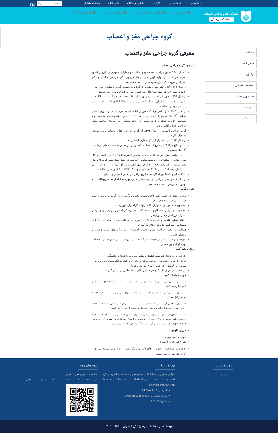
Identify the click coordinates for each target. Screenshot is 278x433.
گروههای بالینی (107, 16)
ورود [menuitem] (226, 376)
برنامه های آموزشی (244, 86)
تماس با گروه (247, 119)
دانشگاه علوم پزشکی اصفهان (81, 374)
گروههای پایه (74, 16)
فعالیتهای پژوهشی (245, 97)
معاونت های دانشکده (146, 16)
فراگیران (250, 74)
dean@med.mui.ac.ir (137, 396)
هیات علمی (175, 3)
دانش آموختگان (135, 3)
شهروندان (113, 3)
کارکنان (156, 3)
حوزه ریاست (180, 16)
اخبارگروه (250, 52)
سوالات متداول (92, 3)
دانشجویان (195, 3)
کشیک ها (249, 108)
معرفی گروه (248, 63)
